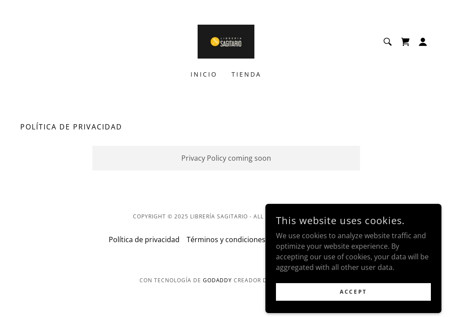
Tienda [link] (246, 74)
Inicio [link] (204, 74)
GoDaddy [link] (217, 280)
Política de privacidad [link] (144, 239)
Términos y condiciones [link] (226, 239)
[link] (226, 41)
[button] (423, 42)
